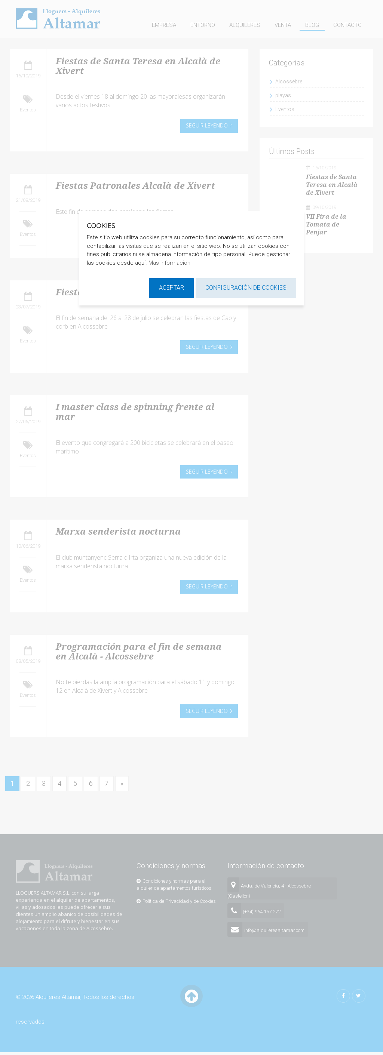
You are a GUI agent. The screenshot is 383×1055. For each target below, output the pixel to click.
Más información (169, 262)
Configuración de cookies (246, 287)
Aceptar (171, 287)
